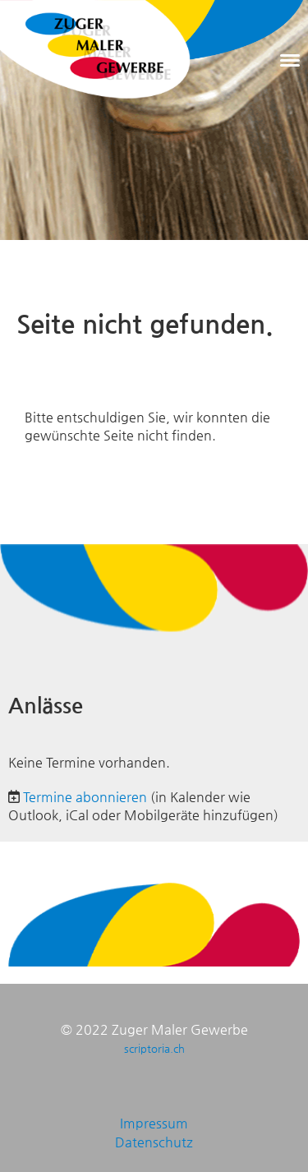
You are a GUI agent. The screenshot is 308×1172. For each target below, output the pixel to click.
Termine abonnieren (85, 797)
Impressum (154, 1123)
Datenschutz (154, 1142)
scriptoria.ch (154, 1048)
